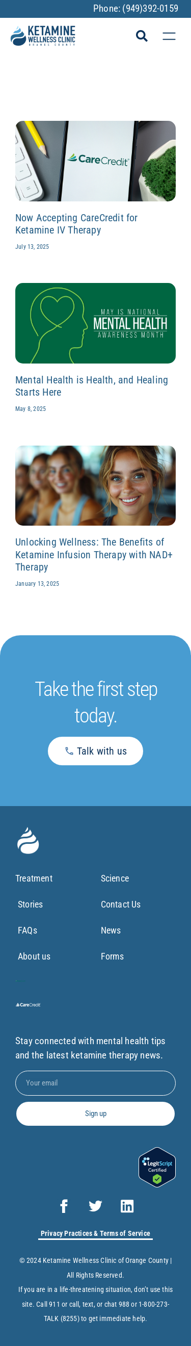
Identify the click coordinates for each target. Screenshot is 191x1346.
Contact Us (121, 904)
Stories (30, 904)
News (111, 930)
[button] (141, 36)
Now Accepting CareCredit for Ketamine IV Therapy (76, 224)
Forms (112, 956)
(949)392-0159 (150, 8)
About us (34, 956)
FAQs (27, 930)
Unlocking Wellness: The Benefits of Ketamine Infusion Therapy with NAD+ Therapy (94, 554)
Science (115, 878)
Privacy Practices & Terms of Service (95, 1233)
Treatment (33, 878)
